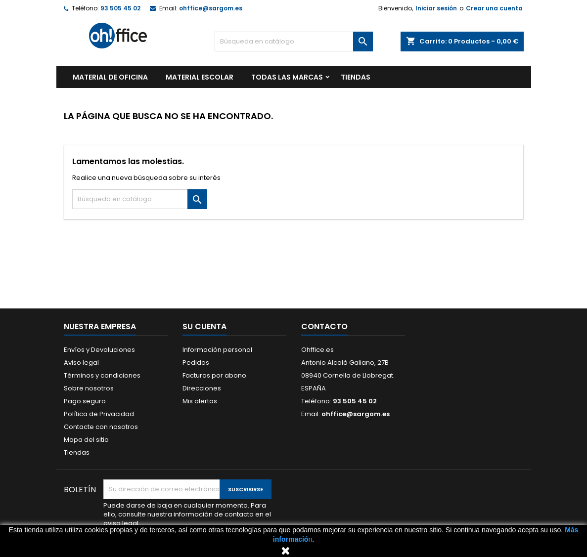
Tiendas (77, 452)
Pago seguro (85, 401)
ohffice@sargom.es (210, 8)
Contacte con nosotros (101, 426)
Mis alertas (199, 401)
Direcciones (201, 388)
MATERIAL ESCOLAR (199, 77)
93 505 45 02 (120, 8)
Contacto (324, 326)
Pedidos (195, 362)
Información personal (217, 349)
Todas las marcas (287, 77)
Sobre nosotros (89, 388)
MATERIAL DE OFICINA (110, 77)
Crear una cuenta (494, 8)
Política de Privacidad (99, 414)
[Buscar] (294, 41)
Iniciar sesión (436, 8)
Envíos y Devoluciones (99, 349)
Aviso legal (81, 362)
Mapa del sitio (86, 439)
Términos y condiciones (102, 375)
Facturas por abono (214, 375)
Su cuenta (204, 326)
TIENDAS (355, 77)
